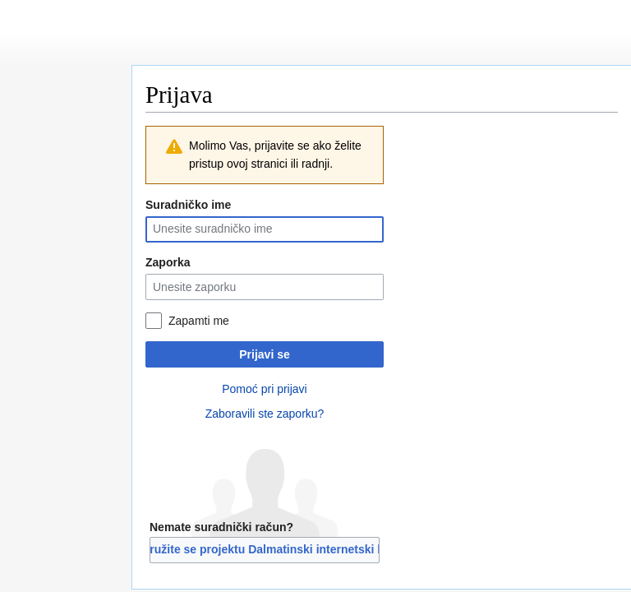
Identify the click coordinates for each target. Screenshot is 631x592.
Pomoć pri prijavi (264, 388)
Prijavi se (264, 354)
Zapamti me (198, 320)
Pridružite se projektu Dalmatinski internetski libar (265, 549)
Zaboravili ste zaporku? (265, 413)
